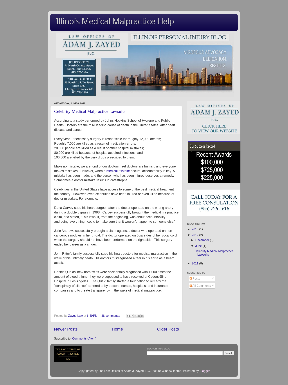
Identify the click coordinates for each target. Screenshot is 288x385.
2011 (195, 263)
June (199, 246)
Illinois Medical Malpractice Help (115, 22)
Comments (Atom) (84, 338)
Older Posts (168, 329)
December (202, 240)
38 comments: (111, 315)
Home (117, 329)
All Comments (200, 285)
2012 (195, 235)
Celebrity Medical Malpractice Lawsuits (89, 111)
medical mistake (118, 171)
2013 (195, 229)
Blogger (204, 370)
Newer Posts (66, 329)
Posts (195, 278)
